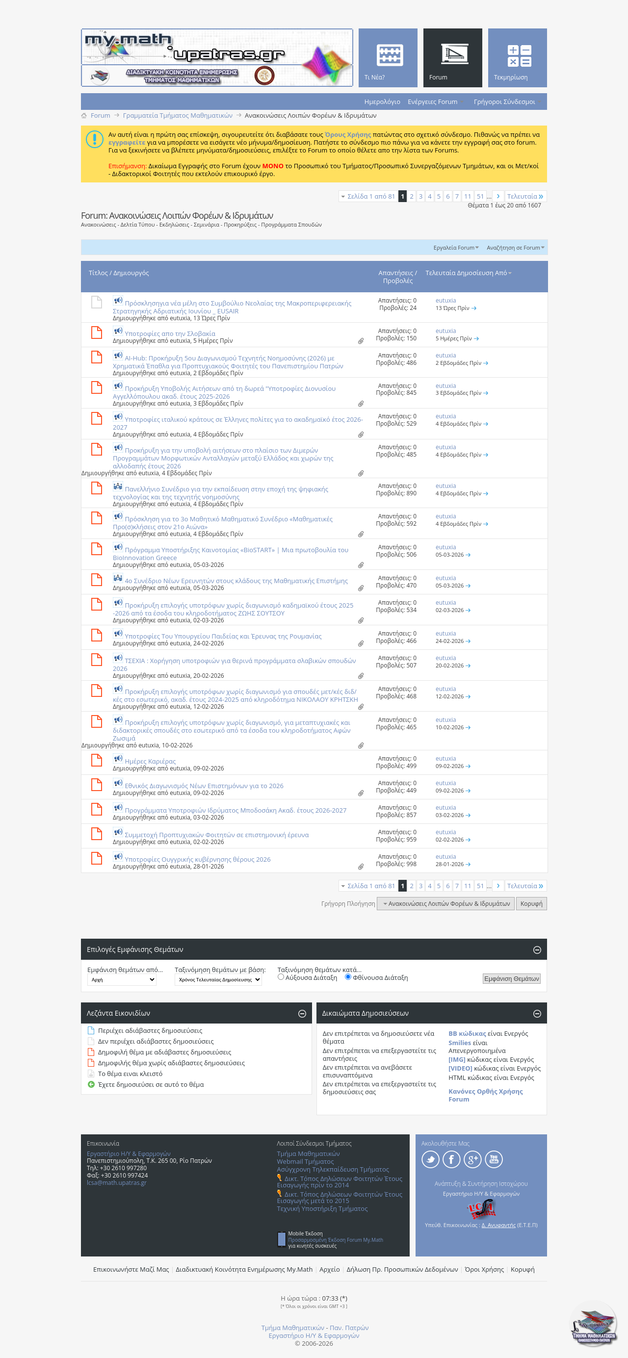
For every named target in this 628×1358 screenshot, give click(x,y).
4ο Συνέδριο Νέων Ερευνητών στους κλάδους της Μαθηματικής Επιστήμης (236, 580)
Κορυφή (532, 903)
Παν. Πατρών (349, 1327)
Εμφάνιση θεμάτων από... (125, 970)
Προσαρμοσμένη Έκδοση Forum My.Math (336, 1239)
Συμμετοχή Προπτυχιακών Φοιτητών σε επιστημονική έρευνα (217, 834)
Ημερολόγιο (382, 101)
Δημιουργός (131, 272)
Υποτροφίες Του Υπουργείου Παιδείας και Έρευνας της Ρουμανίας (223, 636)
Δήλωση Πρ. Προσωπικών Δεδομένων (402, 1269)
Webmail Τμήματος (305, 1161)
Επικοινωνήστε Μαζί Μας (131, 1269)
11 (467, 196)
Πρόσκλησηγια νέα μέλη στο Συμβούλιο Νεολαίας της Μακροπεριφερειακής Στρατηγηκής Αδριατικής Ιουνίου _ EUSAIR (232, 307)
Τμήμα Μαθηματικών (308, 1153)
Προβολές (398, 280)
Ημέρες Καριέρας (150, 761)
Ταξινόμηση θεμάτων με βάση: (220, 970)
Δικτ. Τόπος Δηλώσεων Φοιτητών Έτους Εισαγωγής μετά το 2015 (339, 1197)
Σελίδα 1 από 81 (371, 196)
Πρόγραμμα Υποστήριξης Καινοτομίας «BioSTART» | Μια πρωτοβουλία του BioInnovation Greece (230, 553)
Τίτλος (98, 272)
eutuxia (180, 318)
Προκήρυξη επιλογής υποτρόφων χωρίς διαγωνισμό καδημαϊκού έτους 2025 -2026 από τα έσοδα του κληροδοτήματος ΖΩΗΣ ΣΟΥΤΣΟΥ (233, 609)
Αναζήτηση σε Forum (513, 247)
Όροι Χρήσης (484, 1269)
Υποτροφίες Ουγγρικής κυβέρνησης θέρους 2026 (197, 859)
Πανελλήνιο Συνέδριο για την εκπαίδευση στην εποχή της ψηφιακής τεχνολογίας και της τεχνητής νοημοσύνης (220, 493)
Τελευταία (526, 196)
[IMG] (457, 1059)
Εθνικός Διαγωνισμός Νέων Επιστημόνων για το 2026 (204, 785)
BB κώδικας (467, 1033)
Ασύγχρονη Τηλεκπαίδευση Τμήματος (333, 1169)
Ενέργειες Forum (432, 101)
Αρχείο (329, 1269)
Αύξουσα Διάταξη (308, 977)
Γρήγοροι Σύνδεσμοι (504, 101)
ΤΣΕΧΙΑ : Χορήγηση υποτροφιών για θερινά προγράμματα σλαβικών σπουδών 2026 (234, 664)
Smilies (459, 1042)
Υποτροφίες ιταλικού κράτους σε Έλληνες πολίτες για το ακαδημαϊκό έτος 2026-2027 (238, 423)
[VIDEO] (460, 1068)
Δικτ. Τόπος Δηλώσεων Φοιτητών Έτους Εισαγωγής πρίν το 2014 (339, 1181)
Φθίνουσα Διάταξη (376, 977)
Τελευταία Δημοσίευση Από (469, 272)
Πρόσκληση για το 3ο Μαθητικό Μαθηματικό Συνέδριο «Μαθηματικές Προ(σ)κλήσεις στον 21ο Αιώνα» (223, 522)
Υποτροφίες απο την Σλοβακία (170, 333)
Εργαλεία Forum (454, 247)
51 (480, 196)
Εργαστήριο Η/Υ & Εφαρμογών (129, 1154)
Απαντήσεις (396, 272)
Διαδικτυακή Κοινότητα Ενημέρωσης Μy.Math (244, 1269)
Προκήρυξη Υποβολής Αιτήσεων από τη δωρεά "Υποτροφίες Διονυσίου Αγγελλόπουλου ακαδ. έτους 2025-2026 (224, 392)
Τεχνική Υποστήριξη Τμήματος (322, 1208)
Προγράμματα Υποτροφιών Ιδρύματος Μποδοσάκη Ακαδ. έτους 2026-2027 (235, 810)
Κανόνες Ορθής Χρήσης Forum (485, 1095)
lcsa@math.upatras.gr (117, 1183)
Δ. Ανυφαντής (499, 1225)
